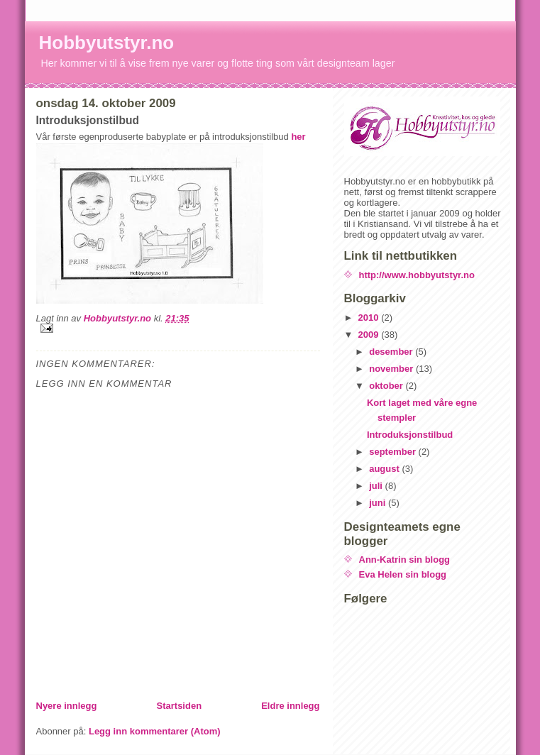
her (298, 136)
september (393, 451)
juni (378, 502)
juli (377, 485)
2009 (370, 334)
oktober (387, 385)
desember (392, 351)
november (392, 368)
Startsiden (179, 705)
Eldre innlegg (290, 705)
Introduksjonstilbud (410, 434)
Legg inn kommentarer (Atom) (155, 731)
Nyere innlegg (66, 705)
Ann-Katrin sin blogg (405, 559)
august (385, 468)
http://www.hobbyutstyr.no (417, 275)
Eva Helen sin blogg (403, 574)
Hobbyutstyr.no (107, 42)
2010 (370, 317)
